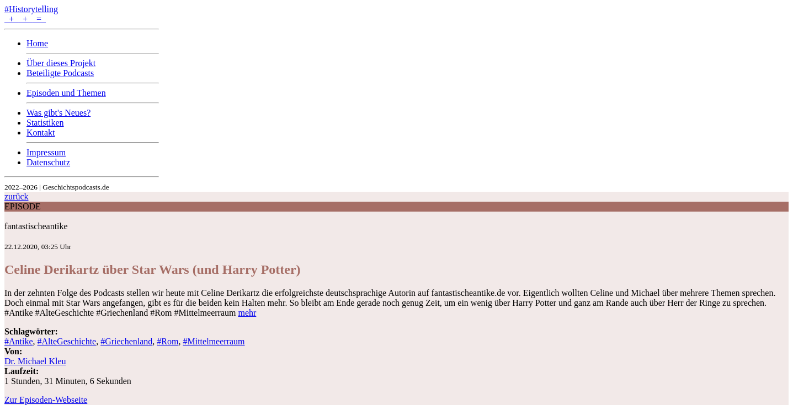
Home (37, 43)
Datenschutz (48, 162)
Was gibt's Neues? (58, 112)
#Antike (18, 341)
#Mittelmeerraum (213, 341)
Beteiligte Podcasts (60, 73)
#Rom (167, 341)
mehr (247, 312)
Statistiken (45, 122)
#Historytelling (31, 9)
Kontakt (40, 132)
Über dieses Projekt (60, 63)
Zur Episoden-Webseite (45, 399)
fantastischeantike (36, 226)
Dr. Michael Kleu (35, 361)
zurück (16, 196)
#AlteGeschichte (67, 341)
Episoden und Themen (66, 93)
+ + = (25, 19)
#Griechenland (126, 341)
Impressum (46, 152)
